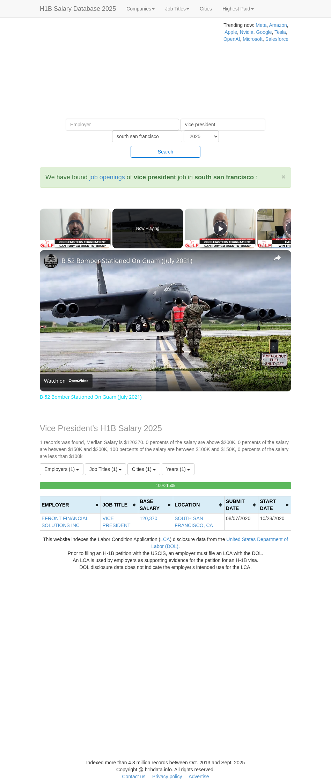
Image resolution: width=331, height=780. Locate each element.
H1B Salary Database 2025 (78, 8)
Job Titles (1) (105, 469)
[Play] (220, 228)
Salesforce (276, 39)
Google (264, 32)
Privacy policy (167, 776)
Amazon (278, 25)
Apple (231, 32)
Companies (140, 9)
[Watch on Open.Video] (66, 381)
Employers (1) (61, 469)
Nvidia (246, 32)
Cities (206, 9)
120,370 (148, 518)
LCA (165, 539)
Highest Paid (237, 9)
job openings (107, 177)
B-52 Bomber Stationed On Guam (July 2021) (126, 260)
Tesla (280, 32)
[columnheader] (70, 504)
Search (165, 152)
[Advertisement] (110, 70)
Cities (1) (144, 469)
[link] (51, 261)
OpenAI (231, 39)
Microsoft (253, 39)
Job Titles (177, 9)
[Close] (283, 176)
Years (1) (178, 469)
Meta (261, 25)
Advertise (199, 776)
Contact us (133, 776)
